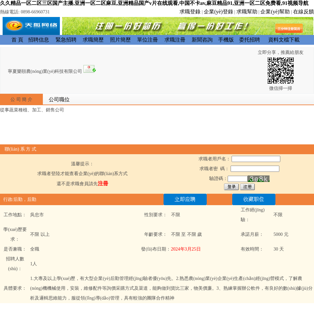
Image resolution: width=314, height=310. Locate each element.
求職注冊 (175, 39)
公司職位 (59, 99)
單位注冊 (147, 39)
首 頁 (17, 39)
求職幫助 (246, 11)
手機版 (226, 39)
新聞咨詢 (202, 39)
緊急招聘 (66, 39)
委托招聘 (249, 39)
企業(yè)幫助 (275, 11)
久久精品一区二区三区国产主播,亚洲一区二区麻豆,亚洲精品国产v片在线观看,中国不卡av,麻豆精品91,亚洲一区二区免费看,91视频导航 (154, 3)
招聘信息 (38, 39)
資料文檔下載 (284, 39)
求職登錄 (190, 11)
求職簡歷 (93, 39)
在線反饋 (303, 11)
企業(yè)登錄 (218, 11)
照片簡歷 (120, 39)
